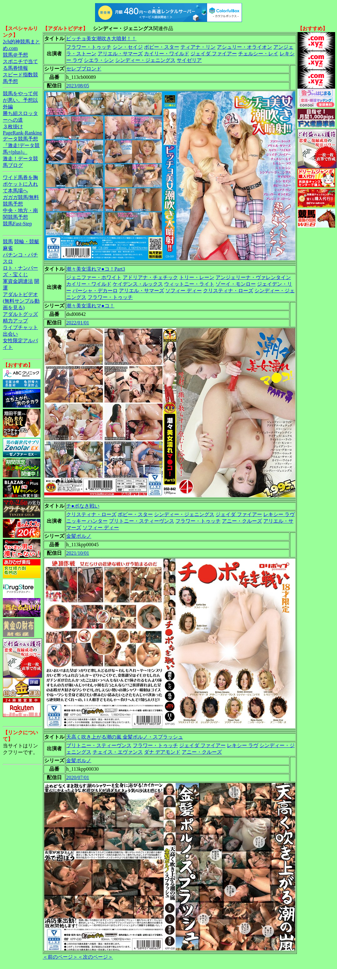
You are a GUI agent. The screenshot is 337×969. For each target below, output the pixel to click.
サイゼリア (189, 60)
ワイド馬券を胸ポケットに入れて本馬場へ (20, 184)
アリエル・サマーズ (120, 53)
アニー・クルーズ (242, 521)
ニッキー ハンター (87, 521)
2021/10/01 (77, 553)
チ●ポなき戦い (82, 506)
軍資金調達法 (18, 281)
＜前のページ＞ (60, 957)
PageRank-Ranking (22, 132)
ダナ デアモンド (162, 752)
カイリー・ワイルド (166, 53)
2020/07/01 (77, 777)
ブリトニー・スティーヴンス (141, 521)
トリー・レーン (196, 277)
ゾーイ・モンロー (236, 284)
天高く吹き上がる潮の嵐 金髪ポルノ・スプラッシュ (124, 737)
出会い (10, 334)
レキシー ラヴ (279, 514)
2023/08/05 (77, 85)
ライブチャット (20, 327)
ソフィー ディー (183, 290)
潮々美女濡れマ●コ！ (90, 305)
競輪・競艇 (26, 241)
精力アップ (15, 320)
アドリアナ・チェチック (150, 277)
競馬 (8, 241)
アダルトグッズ (20, 314)
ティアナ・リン (198, 47)
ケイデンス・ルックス (138, 284)
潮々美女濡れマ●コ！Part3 (95, 269)
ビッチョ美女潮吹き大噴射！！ (101, 38)
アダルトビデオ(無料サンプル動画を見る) (21, 301)
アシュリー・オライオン (244, 47)
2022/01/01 (77, 322)
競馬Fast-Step (17, 223)
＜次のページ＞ (95, 957)
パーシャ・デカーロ (95, 290)
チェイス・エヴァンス (118, 752)
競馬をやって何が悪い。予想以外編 (20, 100)
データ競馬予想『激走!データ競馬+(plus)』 (21, 145)
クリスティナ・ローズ (228, 290)
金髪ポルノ (78, 536)
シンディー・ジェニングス (145, 60)
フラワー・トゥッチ (88, 47)
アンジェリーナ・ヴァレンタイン (253, 277)
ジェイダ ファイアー (213, 53)
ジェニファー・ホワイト (93, 277)
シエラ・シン (99, 60)
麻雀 (8, 248)
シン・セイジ (128, 47)
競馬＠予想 (15, 55)
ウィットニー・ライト (189, 284)
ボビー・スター (161, 47)
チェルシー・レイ (258, 53)
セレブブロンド (83, 68)
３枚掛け (13, 126)
